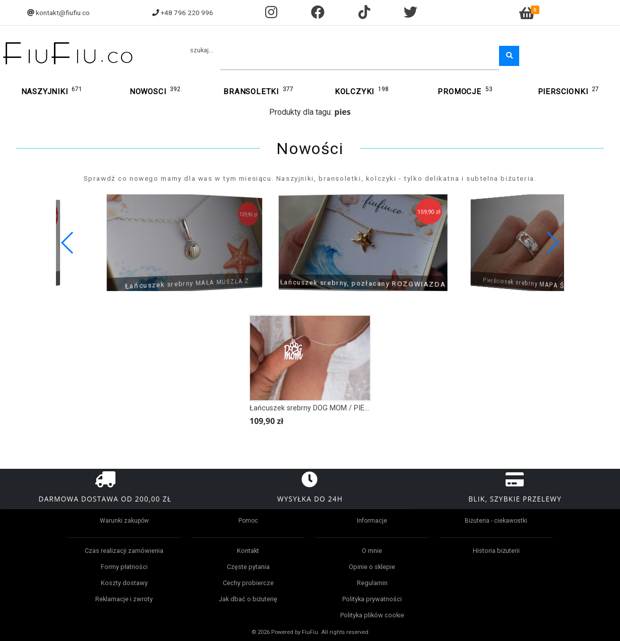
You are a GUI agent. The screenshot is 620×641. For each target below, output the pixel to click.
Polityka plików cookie (372, 615)
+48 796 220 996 (187, 13)
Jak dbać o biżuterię (248, 599)
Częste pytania (248, 567)
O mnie (372, 550)
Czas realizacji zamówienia (124, 550)
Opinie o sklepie (372, 567)
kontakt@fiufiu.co (63, 13)
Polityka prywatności (372, 599)
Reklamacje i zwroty (124, 599)
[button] (552, 243)
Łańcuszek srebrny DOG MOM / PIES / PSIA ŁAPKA (333, 408)
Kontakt (248, 550)
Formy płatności (124, 567)
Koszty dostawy (124, 583)
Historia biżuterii (496, 550)
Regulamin (372, 583)
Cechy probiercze (248, 583)
